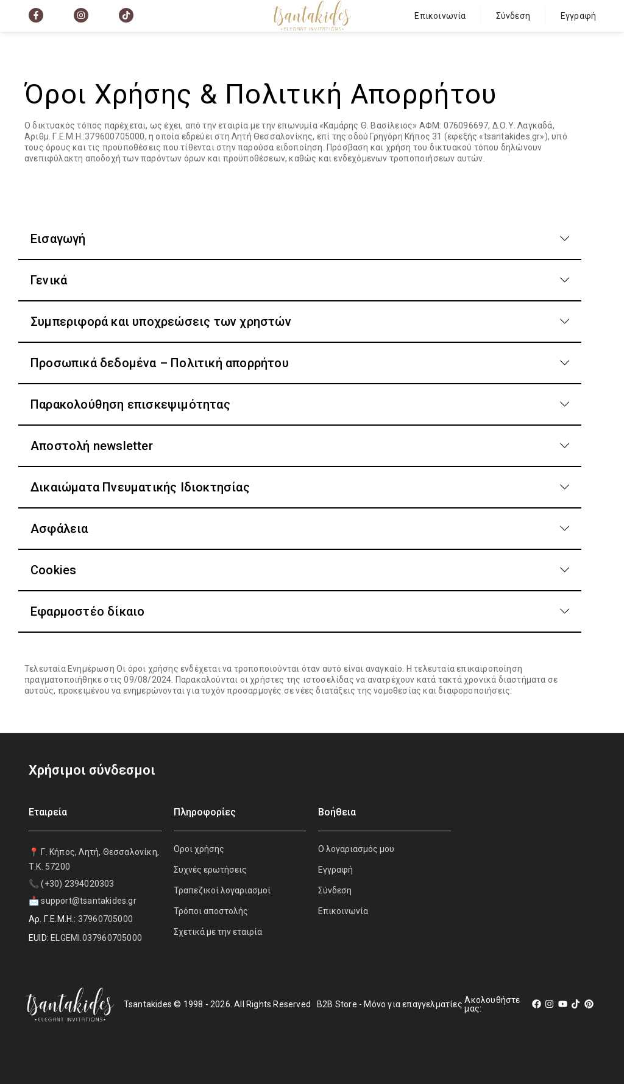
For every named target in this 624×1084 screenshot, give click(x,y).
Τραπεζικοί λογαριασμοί (222, 890)
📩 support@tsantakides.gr (82, 901)
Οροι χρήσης (199, 849)
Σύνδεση (513, 16)
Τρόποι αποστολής (211, 911)
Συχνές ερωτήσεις (210, 870)
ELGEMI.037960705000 (96, 938)
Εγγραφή (578, 16)
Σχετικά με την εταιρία (218, 932)
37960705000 (105, 919)
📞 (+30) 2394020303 (72, 884)
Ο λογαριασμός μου (356, 849)
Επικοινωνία (440, 16)
